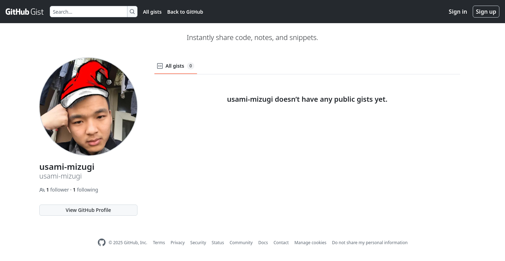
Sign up (486, 11)
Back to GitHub (185, 11)
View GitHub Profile (88, 210)
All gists (152, 11)
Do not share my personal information (370, 243)
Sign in (458, 11)
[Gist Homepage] (25, 11)
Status (218, 243)
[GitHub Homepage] (101, 242)
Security (198, 243)
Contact (281, 243)
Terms (159, 243)
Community (241, 243)
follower (54, 189)
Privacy (178, 243)
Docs (263, 243)
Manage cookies (310, 243)
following (85, 189)
